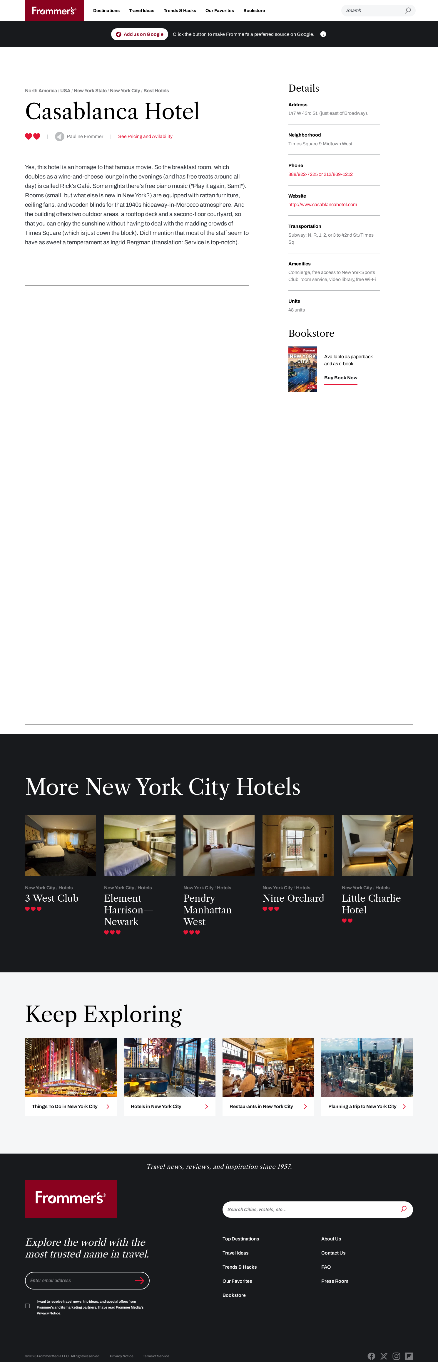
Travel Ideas (141, 10)
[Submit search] (410, 10)
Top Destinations (241, 1238)
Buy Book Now (340, 378)
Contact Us (333, 1252)
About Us (331, 1238)
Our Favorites (219, 10)
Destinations (106, 10)
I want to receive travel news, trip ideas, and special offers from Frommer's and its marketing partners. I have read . (90, 1307)
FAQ (326, 1267)
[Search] (373, 10)
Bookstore (254, 10)
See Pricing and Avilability (145, 136)
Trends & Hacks (180, 10)
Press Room (334, 1281)
